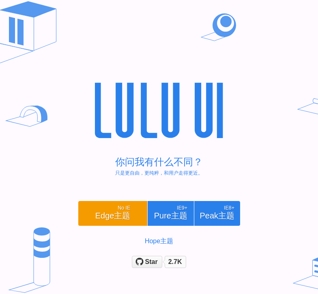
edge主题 (113, 212)
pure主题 (170, 212)
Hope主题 (159, 241)
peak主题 (217, 212)
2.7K (175, 261)
